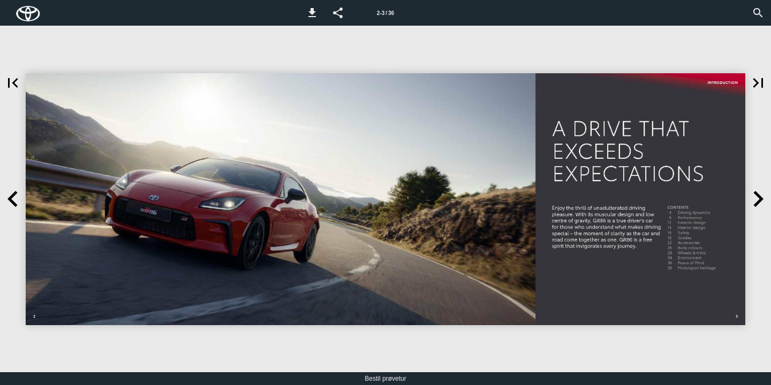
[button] (312, 13)
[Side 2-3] (385, 13)
